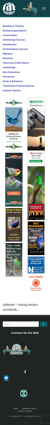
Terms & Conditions (25, 411)
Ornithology (9, 67)
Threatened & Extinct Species (18, 86)
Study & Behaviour (13, 81)
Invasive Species (12, 90)
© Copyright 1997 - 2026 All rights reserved (24, 416)
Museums (8, 58)
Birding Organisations (14, 30)
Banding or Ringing (13, 26)
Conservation (10, 35)
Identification (10, 44)
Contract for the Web (25, 332)
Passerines (9, 76)
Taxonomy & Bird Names (16, 63)
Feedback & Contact (29, 408)
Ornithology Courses (14, 40)
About (16, 408)
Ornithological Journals (15, 49)
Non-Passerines (11, 72)
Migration (8, 53)
